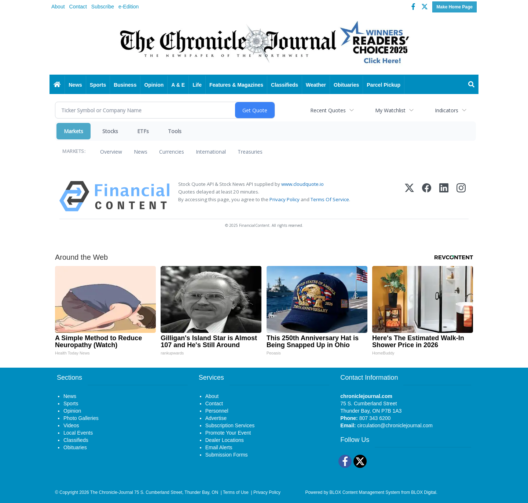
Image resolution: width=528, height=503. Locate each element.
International (211, 151)
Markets (73, 131)
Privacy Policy (285, 199)
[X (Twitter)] (409, 196)
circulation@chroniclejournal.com (395, 425)
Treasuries (250, 151)
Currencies (171, 151)
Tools (175, 131)
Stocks (110, 131)
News (140, 151)
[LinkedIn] (443, 196)
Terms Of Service (330, 199)
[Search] (471, 85)
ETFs (143, 131)
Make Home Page (454, 7)
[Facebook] (426, 196)
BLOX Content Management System (365, 492)
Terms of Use (236, 492)
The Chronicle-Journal (111, 492)
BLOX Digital (423, 492)
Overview (111, 151)
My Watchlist (390, 110)
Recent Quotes (328, 110)
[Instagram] (461, 196)
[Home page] (264, 45)
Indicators (446, 110)
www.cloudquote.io (302, 184)
